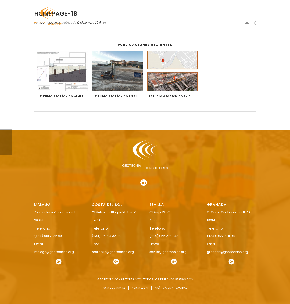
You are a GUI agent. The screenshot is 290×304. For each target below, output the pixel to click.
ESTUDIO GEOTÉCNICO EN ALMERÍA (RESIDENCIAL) (173, 96)
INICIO (124, 16)
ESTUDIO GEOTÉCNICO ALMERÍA (63, 96)
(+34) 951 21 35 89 (48, 236)
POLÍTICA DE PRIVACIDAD (171, 287)
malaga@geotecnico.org (54, 252)
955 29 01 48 (148, 3)
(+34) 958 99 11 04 (221, 236)
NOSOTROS (143, 16)
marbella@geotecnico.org (113, 252)
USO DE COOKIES (114, 287)
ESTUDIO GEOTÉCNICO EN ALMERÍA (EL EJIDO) (118, 96)
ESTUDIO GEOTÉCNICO (173, 16)
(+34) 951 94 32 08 (106, 236)
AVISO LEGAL (140, 287)
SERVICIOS (202, 16)
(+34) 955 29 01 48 (163, 236)
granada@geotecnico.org (227, 252)
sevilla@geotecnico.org (167, 252)
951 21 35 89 (213, 3)
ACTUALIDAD (225, 16)
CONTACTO (248, 16)
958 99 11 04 (182, 3)
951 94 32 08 (247, 3)
